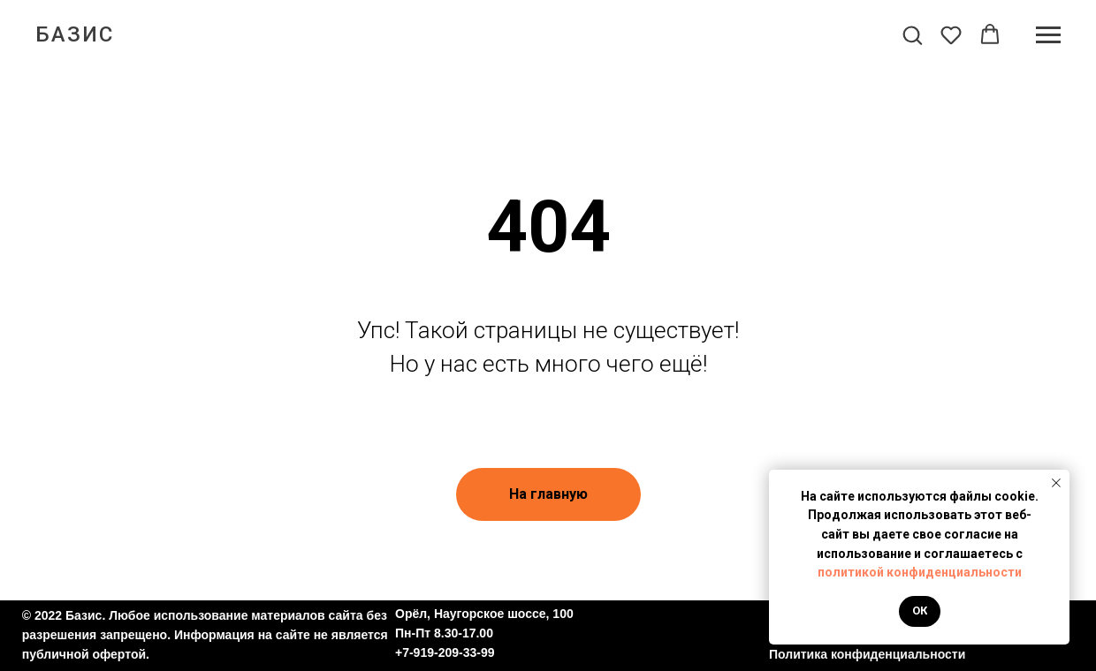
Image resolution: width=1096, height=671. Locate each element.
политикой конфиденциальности (920, 572)
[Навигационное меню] (1048, 35)
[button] (912, 34)
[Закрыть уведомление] (1056, 483)
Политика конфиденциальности (867, 654)
